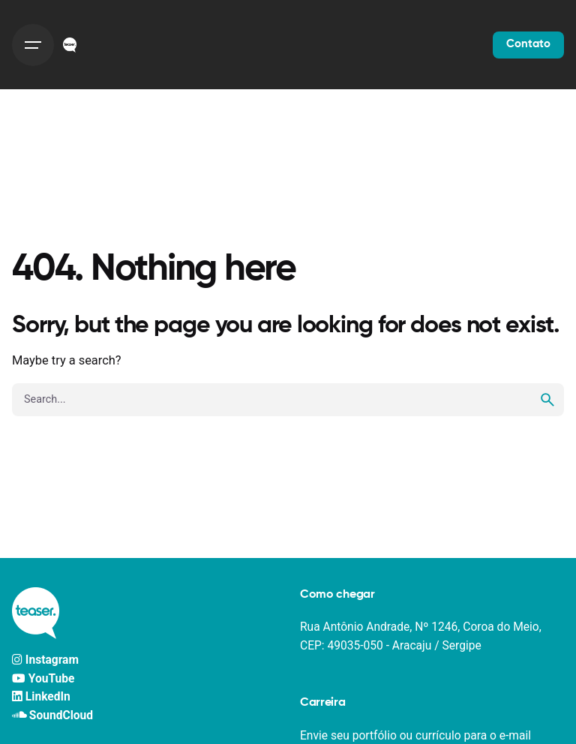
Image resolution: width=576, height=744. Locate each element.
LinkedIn (41, 697)
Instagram (45, 660)
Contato (528, 44)
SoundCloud (52, 715)
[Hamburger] (33, 45)
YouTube (43, 679)
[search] (547, 399)
